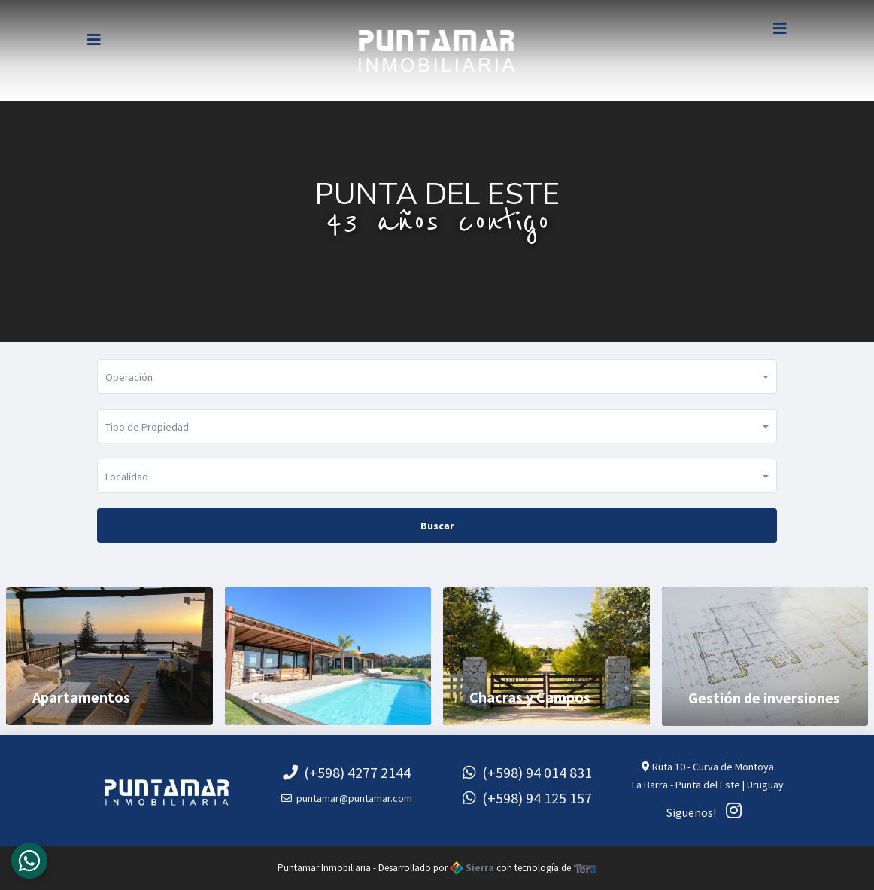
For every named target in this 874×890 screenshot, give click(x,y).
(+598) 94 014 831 (527, 772)
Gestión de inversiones (764, 697)
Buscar (437, 525)
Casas (270, 696)
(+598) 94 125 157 (527, 797)
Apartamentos (81, 696)
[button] (437, 376)
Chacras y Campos (529, 696)
